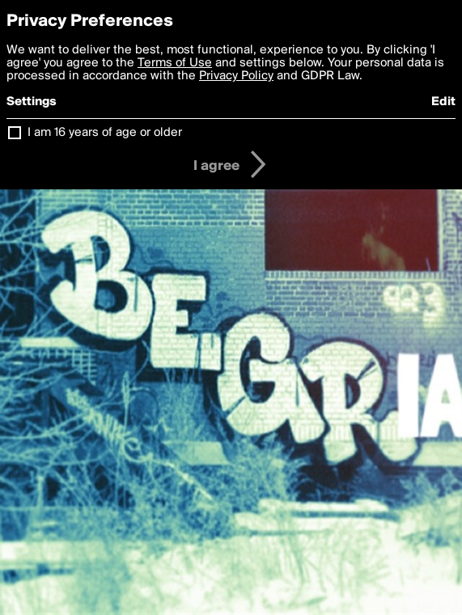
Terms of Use (175, 63)
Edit (443, 101)
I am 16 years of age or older (105, 132)
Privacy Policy (236, 76)
